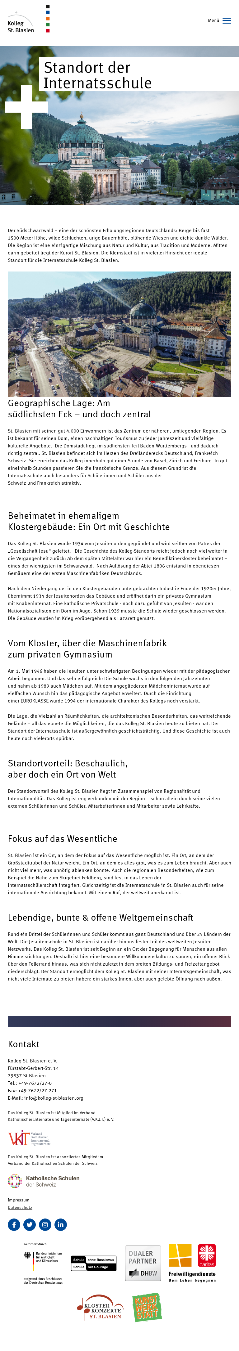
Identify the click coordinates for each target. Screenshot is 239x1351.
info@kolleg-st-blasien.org (53, 1097)
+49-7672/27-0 (35, 1082)
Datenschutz (20, 1207)
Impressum (19, 1199)
